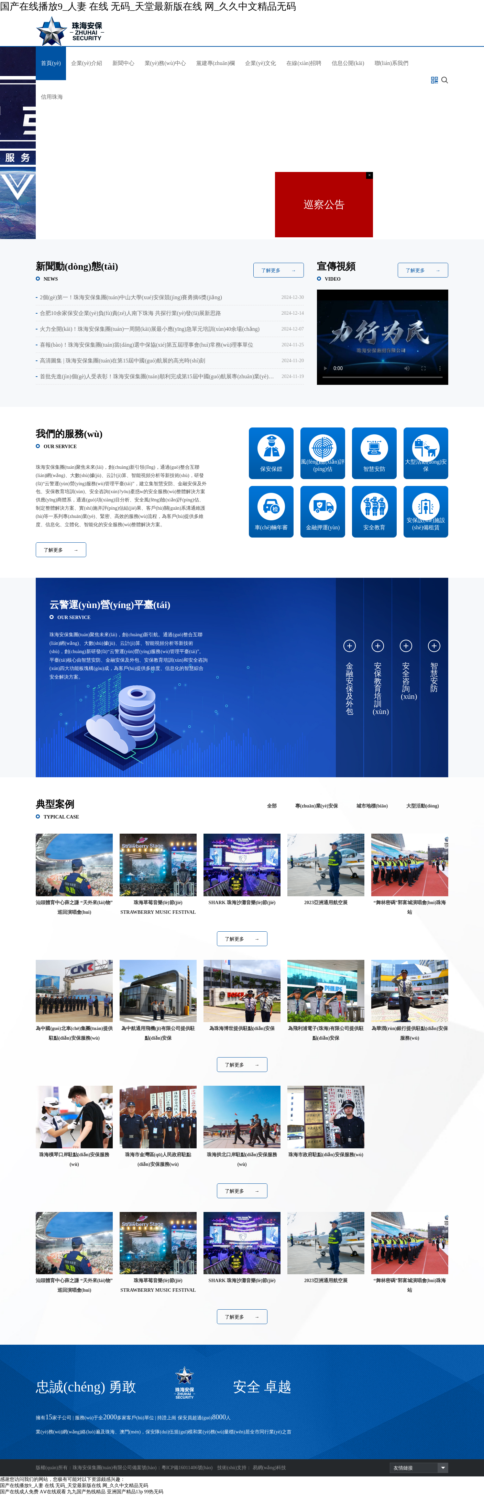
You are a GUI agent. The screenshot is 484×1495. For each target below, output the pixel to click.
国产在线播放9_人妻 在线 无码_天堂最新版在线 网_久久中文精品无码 (148, 6)
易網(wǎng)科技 (269, 1467)
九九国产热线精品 (86, 1491)
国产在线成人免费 (19, 1491)
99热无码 (153, 1491)
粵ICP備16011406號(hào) (187, 1467)
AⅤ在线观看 (53, 1491)
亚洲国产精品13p (125, 1491)
